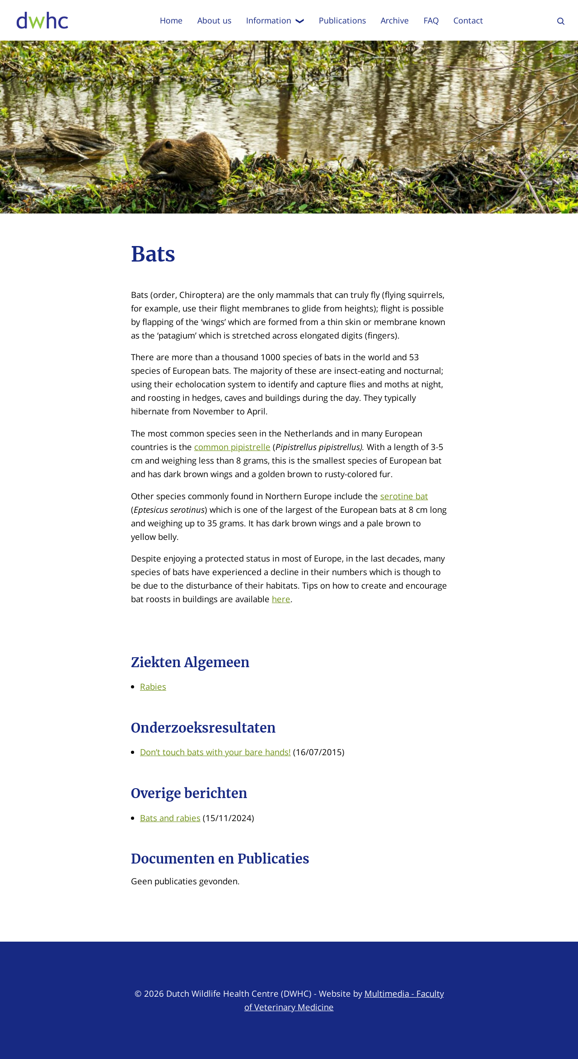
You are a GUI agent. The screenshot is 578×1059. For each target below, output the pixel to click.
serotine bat (404, 496)
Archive (395, 20)
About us (214, 20)
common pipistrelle (232, 446)
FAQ (431, 20)
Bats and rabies (170, 817)
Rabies (153, 686)
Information (275, 20)
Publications (342, 20)
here (281, 598)
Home (171, 20)
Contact (468, 20)
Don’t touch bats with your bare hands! (215, 751)
